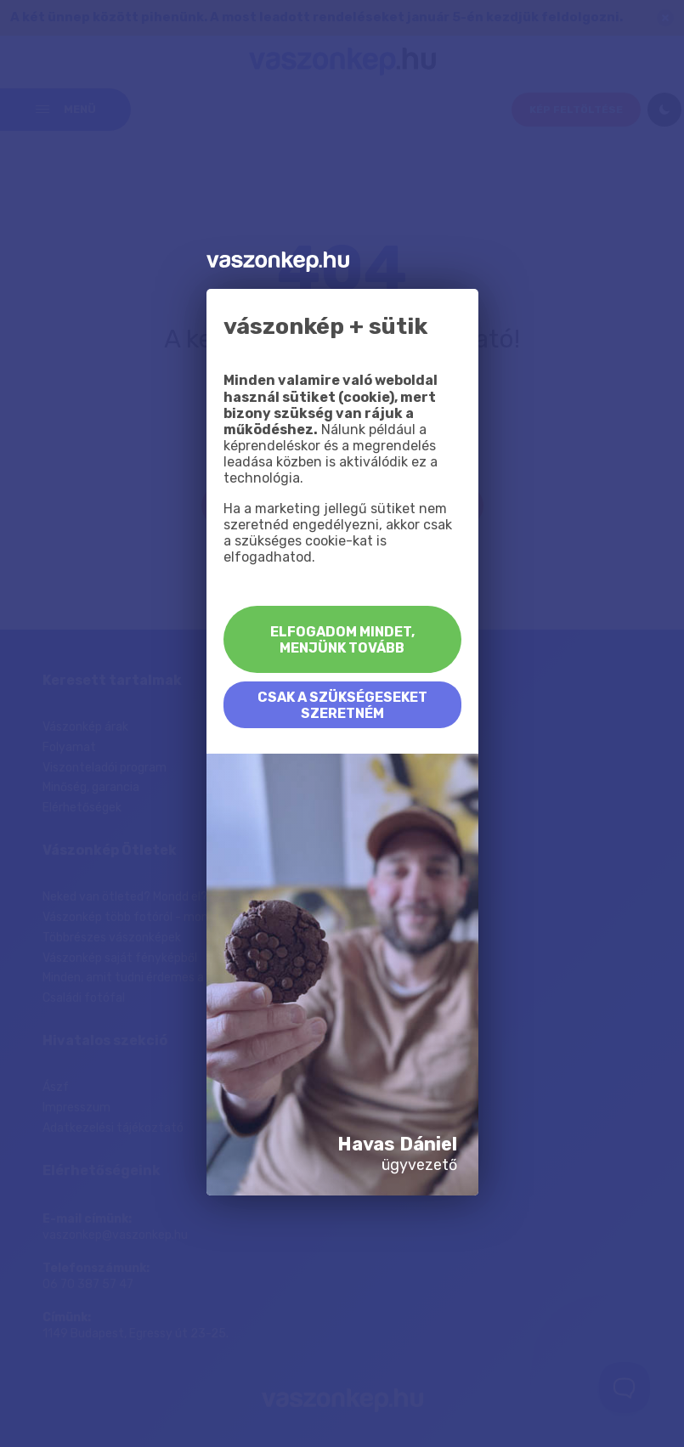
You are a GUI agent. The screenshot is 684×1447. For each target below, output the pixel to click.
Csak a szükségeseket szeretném (342, 705)
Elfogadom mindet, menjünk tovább (342, 640)
